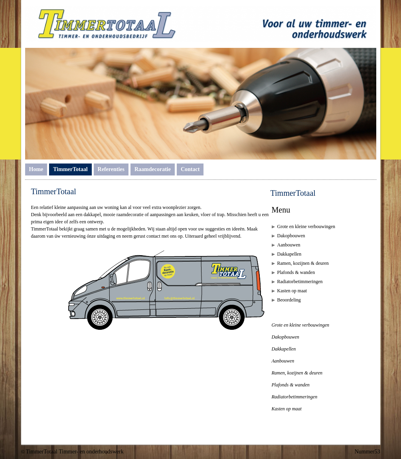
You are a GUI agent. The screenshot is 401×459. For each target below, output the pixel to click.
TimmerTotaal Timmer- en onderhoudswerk (75, 452)
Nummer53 (367, 452)
